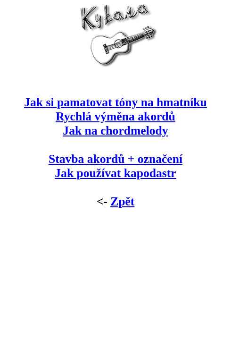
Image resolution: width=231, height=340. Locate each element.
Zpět (122, 201)
